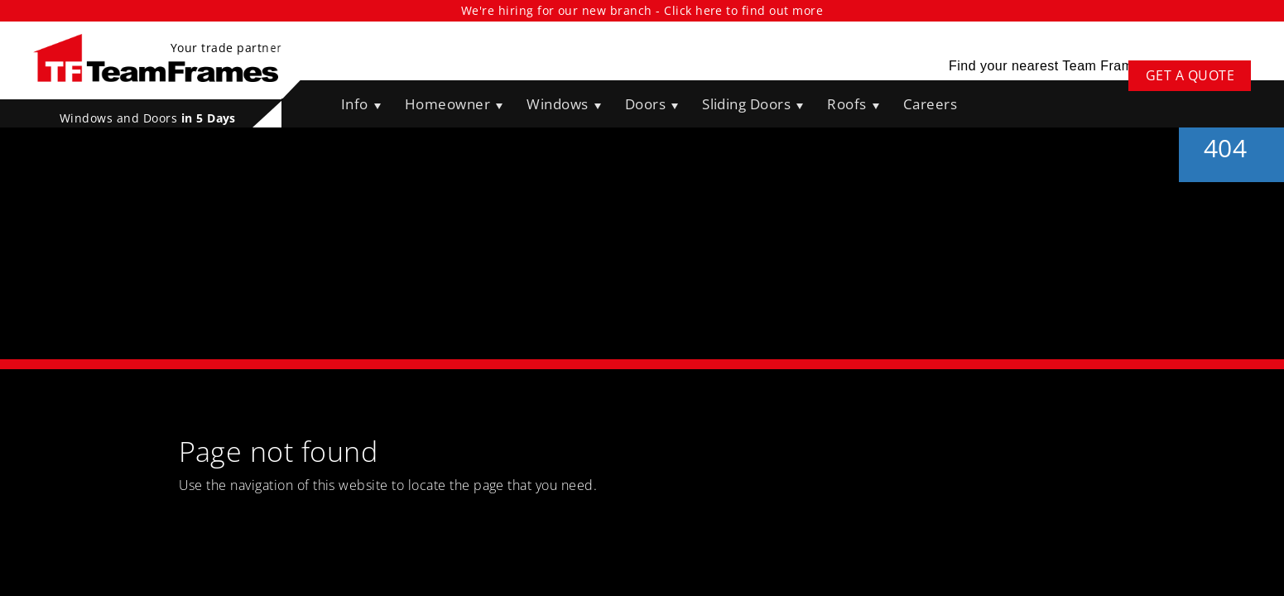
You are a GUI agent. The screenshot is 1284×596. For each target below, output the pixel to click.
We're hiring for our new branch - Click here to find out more (642, 10)
